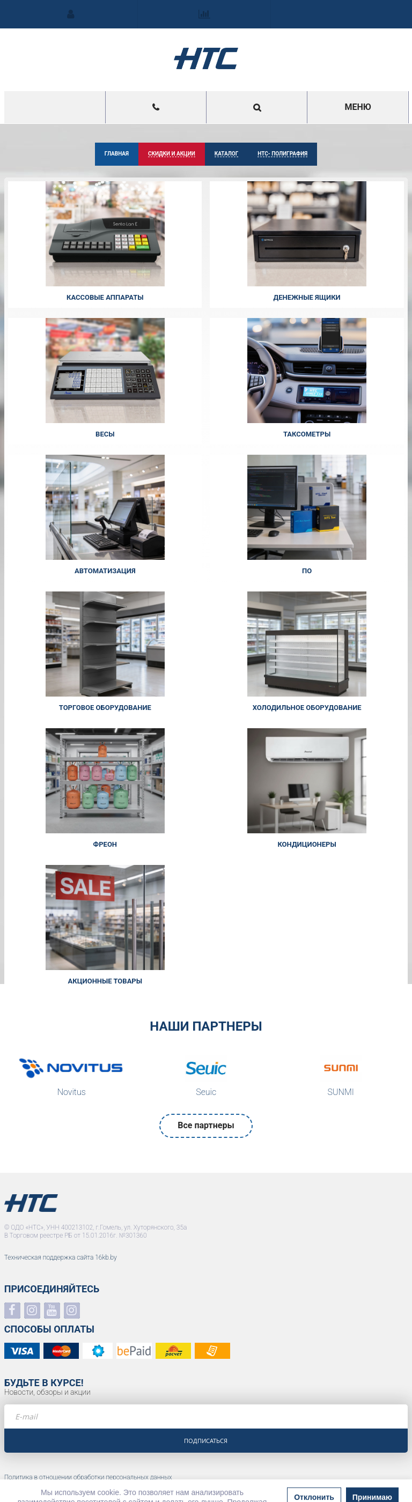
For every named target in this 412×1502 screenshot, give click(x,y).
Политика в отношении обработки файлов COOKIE (78, 1494)
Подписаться (205, 1441)
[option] (71, 1079)
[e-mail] (206, 1416)
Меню (357, 107)
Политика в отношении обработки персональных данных (88, 1477)
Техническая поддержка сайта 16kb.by (60, 1257)
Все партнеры (206, 1125)
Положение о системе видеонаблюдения (64, 1486)
